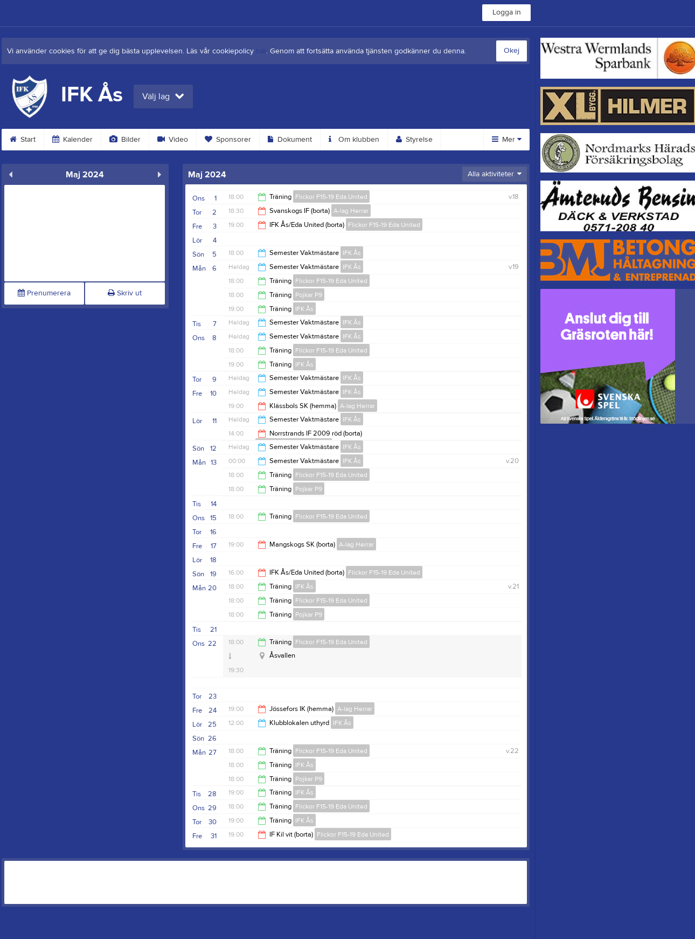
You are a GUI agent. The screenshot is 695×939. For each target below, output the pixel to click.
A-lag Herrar (351, 210)
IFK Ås (352, 252)
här (261, 51)
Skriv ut (125, 293)
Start (23, 139)
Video (172, 139)
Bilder (125, 139)
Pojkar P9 (308, 295)
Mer (507, 139)
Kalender (72, 139)
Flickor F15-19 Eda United (331, 196)
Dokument (290, 139)
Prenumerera (44, 293)
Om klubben (354, 139)
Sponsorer (228, 139)
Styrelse (414, 139)
